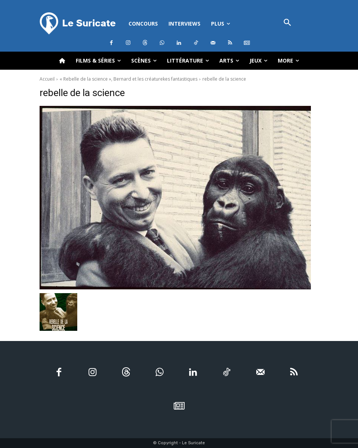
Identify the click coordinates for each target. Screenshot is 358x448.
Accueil (47, 79)
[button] (287, 23)
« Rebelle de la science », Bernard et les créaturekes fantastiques (128, 79)
